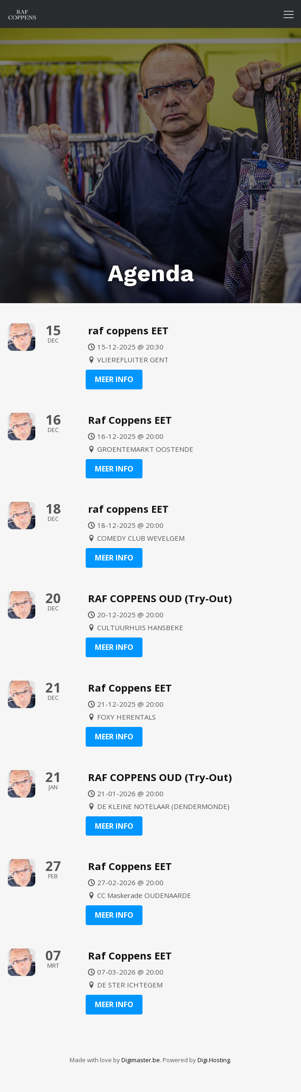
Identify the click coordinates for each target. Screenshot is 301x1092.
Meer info (114, 379)
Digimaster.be (140, 1060)
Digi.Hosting (213, 1060)
